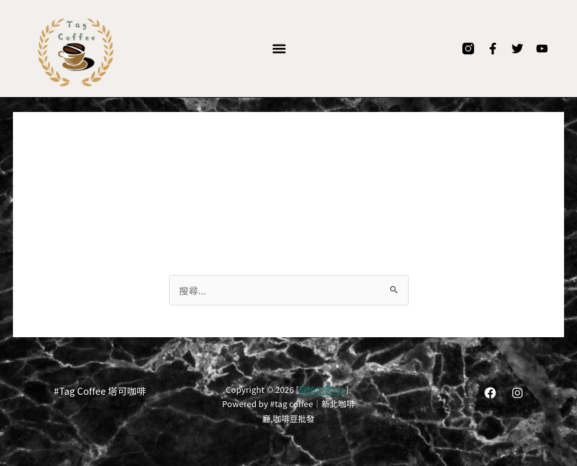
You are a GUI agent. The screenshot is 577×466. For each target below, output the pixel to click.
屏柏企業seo (322, 389)
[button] (278, 49)
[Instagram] (517, 393)
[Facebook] (490, 393)
